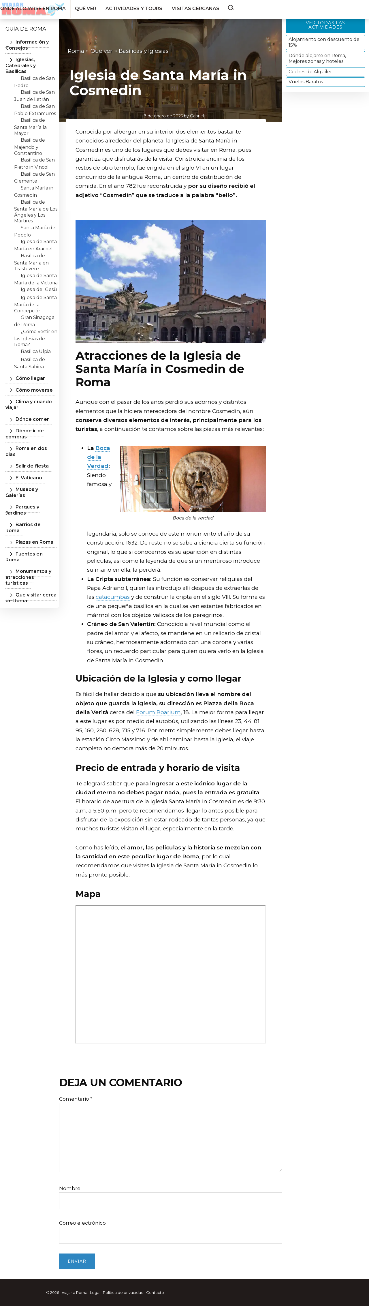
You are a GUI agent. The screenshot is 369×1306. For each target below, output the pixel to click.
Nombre (69, 1188)
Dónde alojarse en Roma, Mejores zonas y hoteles (317, 58)
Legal (95, 1292)
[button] (362, 6)
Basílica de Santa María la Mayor (30, 121)
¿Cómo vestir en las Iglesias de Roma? (35, 332)
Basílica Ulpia (36, 345)
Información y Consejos (24, 44)
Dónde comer (28, 413)
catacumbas (113, 597)
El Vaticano (24, 466)
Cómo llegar (26, 372)
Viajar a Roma (74, 1292)
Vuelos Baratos (306, 82)
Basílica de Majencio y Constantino (29, 141)
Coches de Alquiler (310, 71)
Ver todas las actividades (325, 25)
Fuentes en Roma (32, 524)
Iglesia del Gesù (39, 283)
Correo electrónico (82, 1223)
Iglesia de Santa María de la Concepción (35, 298)
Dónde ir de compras (22, 428)
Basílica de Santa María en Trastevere (31, 256)
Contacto (155, 1292)
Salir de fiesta (27, 454)
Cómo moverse (29, 384)
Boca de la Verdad (98, 457)
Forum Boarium (158, 712)
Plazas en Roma (30, 512)
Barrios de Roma (31, 501)
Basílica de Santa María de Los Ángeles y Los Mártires (35, 205)
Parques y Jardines (34, 489)
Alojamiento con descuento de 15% (324, 42)
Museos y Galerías (32, 477)
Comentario (75, 1099)
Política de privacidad (123, 1292)
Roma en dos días (32, 442)
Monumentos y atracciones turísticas (29, 539)
